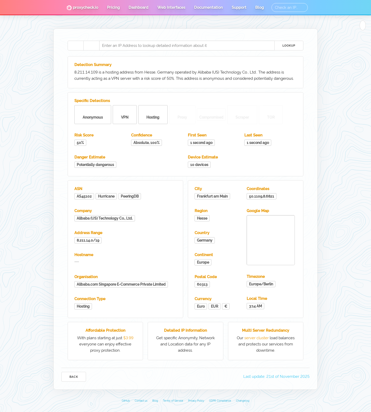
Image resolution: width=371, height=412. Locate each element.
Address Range (88, 232)
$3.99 (128, 338)
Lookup (288, 45)
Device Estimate (203, 157)
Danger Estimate (89, 157)
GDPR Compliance (220, 400)
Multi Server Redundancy (265, 330)
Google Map (258, 210)
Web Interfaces (171, 7)
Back (73, 377)
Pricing (113, 7)
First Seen (197, 135)
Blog (259, 7)
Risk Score (84, 135)
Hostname (83, 254)
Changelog (242, 400)
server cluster (256, 338)
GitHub (126, 400)
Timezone (256, 276)
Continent (204, 254)
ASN (78, 188)
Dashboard (138, 7)
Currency (203, 299)
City (198, 188)
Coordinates (258, 188)
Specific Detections (92, 100)
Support (239, 7)
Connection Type (89, 299)
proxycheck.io (82, 7)
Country (202, 232)
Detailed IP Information (185, 330)
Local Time (257, 298)
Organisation (86, 276)
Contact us (141, 400)
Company (83, 210)
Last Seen (253, 135)
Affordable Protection (105, 330)
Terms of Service (173, 400)
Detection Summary (92, 64)
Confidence (141, 135)
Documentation (208, 7)
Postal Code (206, 276)
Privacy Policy (196, 400)
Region (201, 210)
